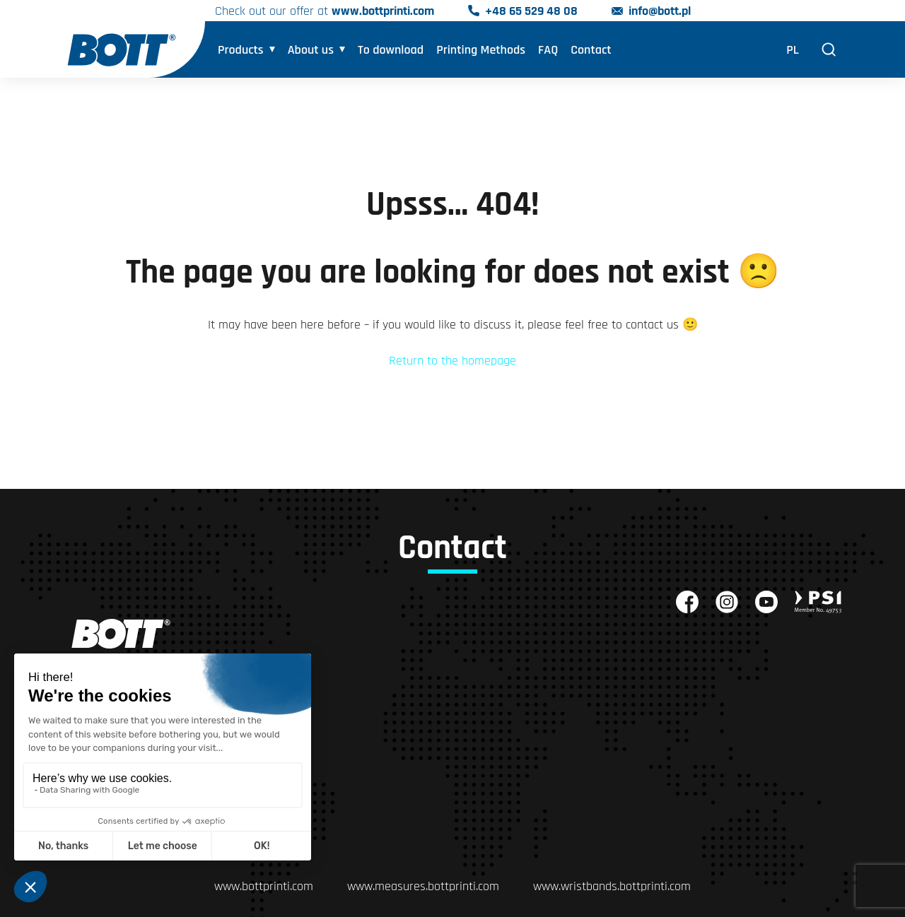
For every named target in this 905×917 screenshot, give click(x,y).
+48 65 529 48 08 (531, 11)
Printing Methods (480, 50)
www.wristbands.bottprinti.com (612, 886)
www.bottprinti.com (383, 11)
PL (792, 50)
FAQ (548, 50)
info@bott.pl (660, 11)
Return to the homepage (452, 361)
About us (311, 50)
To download (391, 50)
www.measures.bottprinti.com (423, 886)
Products (241, 50)
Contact (591, 50)
